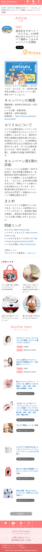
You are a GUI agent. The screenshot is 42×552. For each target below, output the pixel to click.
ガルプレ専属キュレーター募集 (27, 425)
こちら (27, 537)
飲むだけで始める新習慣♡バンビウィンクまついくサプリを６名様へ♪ (27, 471)
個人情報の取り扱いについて (10, 547)
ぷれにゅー (32, 253)
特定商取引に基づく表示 (8, 545)
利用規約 (22, 547)
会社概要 (20, 545)
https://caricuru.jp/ (22, 230)
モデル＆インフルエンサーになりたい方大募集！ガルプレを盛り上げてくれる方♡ (27, 340)
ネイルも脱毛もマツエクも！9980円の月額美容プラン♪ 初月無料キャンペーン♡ (27, 362)
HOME (3, 8)
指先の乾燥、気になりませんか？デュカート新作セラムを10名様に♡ (27, 493)
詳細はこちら (10, 250)
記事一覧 (11, 8)
